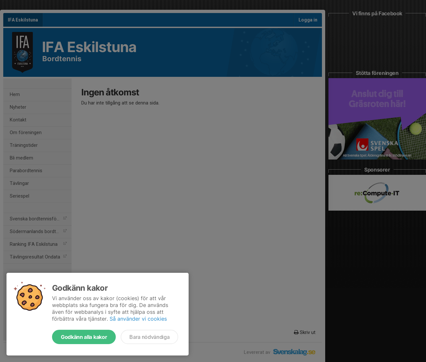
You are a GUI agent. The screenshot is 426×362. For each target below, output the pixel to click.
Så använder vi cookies (138, 318)
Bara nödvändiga (149, 337)
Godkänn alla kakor (84, 337)
